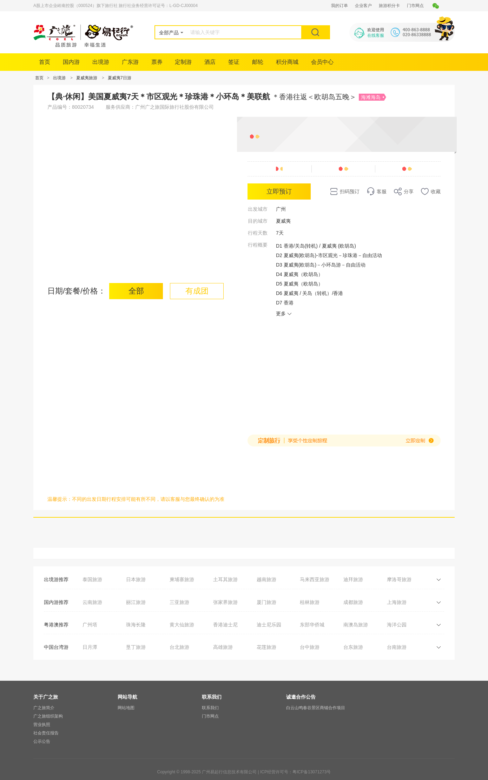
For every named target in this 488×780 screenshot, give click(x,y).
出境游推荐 (56, 579)
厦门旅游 (266, 602)
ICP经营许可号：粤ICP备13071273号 (295, 771)
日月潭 (90, 647)
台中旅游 (309, 647)
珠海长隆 (136, 624)
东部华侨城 (312, 624)
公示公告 (41, 741)
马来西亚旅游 (314, 579)
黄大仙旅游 (182, 624)
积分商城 (287, 62)
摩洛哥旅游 (399, 579)
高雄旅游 (223, 647)
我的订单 (339, 5)
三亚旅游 (179, 602)
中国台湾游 (56, 647)
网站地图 (126, 707)
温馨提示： (59, 499)
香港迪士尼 (225, 624)
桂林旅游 (309, 602)
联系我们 (210, 707)
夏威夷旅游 (86, 77)
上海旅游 (397, 602)
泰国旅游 (92, 579)
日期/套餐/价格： (76, 291)
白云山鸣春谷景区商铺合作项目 (315, 707)
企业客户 (363, 5)
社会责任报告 (46, 733)
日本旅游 (136, 579)
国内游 (71, 62)
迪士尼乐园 (269, 624)
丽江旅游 (136, 602)
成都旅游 (353, 602)
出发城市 (258, 209)
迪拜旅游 (353, 579)
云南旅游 (92, 602)
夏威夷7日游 (119, 77)
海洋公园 (397, 624)
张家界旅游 (225, 602)
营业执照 (41, 724)
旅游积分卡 (389, 5)
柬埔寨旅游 (182, 579)
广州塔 (90, 624)
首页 (44, 62)
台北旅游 (179, 647)
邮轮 (257, 62)
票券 (157, 62)
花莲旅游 (266, 647)
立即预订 (279, 191)
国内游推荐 (56, 602)
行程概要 (258, 245)
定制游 (183, 62)
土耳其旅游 (225, 579)
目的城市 (258, 221)
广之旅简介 (43, 707)
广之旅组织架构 (48, 716)
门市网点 (415, 5)
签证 (233, 62)
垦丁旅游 (136, 647)
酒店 (210, 62)
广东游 (130, 62)
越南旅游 (266, 579)
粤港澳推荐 (56, 624)
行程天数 (258, 233)
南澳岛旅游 (355, 624)
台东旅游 (353, 647)
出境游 (100, 62)
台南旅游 (397, 647)
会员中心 (322, 62)
